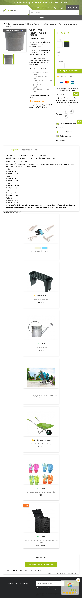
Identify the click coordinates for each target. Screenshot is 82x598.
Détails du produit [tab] (29, 150)
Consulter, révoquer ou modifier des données (61, 573)
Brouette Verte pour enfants (41, 444)
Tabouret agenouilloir (41, 299)
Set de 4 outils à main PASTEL (41, 251)
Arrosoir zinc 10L (41, 348)
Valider (76, 94)
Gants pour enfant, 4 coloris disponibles (41, 492)
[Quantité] (59, 65)
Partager (66, 111)
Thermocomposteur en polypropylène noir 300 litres (41, 541)
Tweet (71, 111)
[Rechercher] (54, 12)
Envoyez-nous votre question (41, 564)
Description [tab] (13, 150)
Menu (41, 17)
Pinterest (66, 116)
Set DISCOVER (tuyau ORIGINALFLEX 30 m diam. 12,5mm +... (41, 397)
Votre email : (60, 94)
